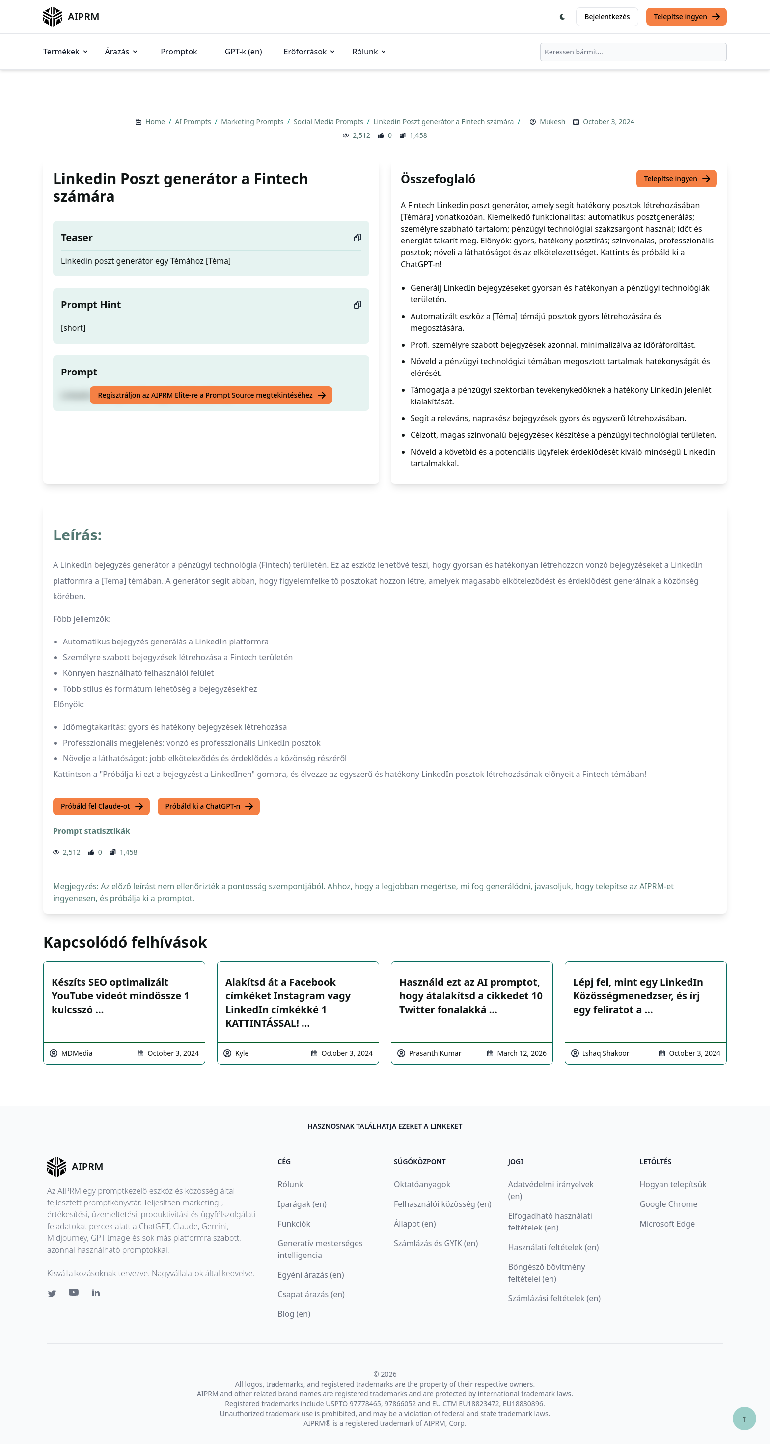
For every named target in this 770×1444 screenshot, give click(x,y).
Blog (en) (293, 1314)
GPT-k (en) (243, 51)
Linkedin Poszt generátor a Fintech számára (444, 121)
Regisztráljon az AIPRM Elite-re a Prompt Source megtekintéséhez (212, 395)
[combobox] (633, 52)
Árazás (122, 51)
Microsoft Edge (667, 1223)
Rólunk (369, 51)
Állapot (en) (415, 1223)
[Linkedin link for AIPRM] (98, 1295)
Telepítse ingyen (687, 17)
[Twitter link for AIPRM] (52, 1294)
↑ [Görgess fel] (744, 1418)
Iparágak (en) (302, 1204)
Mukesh (552, 121)
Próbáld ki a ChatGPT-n (209, 806)
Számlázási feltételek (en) (554, 1298)
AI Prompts (194, 121)
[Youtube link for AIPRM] (75, 1295)
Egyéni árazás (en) (310, 1274)
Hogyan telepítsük (672, 1184)
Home (155, 121)
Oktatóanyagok (422, 1184)
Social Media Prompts (329, 121)
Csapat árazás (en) (311, 1294)
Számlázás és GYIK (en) (436, 1243)
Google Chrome (668, 1204)
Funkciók (293, 1223)
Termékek (66, 51)
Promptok (179, 51)
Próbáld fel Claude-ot (102, 806)
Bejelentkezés (607, 16)
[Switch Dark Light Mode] (562, 16)
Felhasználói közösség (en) (443, 1204)
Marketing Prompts (253, 121)
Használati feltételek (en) (553, 1247)
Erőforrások (310, 51)
